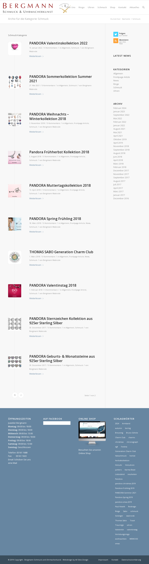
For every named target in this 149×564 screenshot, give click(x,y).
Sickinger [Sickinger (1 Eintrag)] (119, 516)
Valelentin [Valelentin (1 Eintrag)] (119, 529)
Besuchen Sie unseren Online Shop (92, 450)
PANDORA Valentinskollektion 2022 (58, 43)
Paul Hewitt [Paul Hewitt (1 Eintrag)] (120, 506)
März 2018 (118, 163)
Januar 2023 (119, 111)
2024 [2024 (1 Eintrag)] (117, 423)
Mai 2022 (117, 118)
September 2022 (121, 114)
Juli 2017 (117, 184)
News (88, 223)
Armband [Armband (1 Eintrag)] (126, 423)
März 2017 (118, 191)
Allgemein (66, 48)
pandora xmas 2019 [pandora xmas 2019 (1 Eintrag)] (123, 502)
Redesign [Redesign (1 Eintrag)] (132, 506)
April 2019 (118, 142)
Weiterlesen (37, 56)
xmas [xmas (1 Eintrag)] (117, 543)
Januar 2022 (119, 125)
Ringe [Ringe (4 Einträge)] (117, 511)
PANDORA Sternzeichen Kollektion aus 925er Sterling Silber (60, 320)
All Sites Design (81, 559)
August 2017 (119, 181)
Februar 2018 (119, 167)
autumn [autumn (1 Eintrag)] (118, 428)
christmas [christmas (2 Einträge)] (119, 442)
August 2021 (119, 128)
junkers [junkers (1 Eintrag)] (118, 469)
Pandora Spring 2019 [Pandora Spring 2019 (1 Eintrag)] (124, 497)
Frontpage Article (81, 123)
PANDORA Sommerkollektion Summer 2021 (60, 78)
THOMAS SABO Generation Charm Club (61, 252)
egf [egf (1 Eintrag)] (116, 446)
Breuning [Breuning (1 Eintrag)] (119, 432)
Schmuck (75, 48)
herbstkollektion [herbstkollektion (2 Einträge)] (122, 460)
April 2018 (118, 160)
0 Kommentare (50, 48)
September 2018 (121, 149)
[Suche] (143, 7)
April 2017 (118, 188)
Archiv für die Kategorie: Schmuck (28, 19)
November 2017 (121, 174)
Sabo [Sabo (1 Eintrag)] (125, 511)
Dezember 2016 (121, 198)
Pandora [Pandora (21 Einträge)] (118, 479)
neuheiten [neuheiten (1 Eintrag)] (132, 474)
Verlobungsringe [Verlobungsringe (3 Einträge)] (122, 534)
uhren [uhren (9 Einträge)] (129, 525)
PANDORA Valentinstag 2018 (52, 285)
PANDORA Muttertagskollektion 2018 (60, 185)
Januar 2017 (119, 195)
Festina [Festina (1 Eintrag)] (124, 446)
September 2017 (121, 177)
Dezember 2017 (121, 170)
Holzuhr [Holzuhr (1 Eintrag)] (118, 465)
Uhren (116, 90)
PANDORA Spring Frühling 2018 (55, 218)
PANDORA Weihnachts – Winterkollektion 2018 (49, 116)
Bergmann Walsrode (51, 127)
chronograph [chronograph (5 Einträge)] (132, 442)
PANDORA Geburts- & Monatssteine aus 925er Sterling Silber (62, 358)
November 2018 (121, 146)
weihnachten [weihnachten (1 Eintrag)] (120, 539)
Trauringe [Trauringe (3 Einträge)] (119, 525)
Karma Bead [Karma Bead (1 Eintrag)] (130, 469)
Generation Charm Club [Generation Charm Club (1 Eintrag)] (125, 451)
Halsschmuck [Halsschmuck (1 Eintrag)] (120, 456)
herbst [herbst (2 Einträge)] (132, 456)
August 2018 (119, 153)
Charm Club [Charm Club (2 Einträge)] (120, 437)
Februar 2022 (119, 121)
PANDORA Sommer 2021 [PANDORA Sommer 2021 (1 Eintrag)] (125, 492)
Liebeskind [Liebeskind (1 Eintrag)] (120, 474)
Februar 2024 (119, 108)
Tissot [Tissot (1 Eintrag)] (132, 520)
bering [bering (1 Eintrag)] (128, 428)
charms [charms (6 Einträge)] (131, 437)
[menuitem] (70, 7)
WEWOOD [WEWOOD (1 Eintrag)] (134, 539)
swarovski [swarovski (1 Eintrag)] (130, 516)
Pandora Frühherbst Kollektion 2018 (59, 152)
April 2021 (118, 135)
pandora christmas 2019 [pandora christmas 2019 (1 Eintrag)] (125, 483)
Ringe (116, 84)
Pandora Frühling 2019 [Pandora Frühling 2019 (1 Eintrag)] (124, 488)
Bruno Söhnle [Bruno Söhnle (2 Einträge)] (132, 432)
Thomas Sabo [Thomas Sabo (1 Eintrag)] (121, 520)
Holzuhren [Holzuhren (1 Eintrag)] (129, 465)
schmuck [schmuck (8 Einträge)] (134, 511)
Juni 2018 (117, 156)
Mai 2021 (117, 132)
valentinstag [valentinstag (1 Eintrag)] (132, 529)
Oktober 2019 (119, 139)
